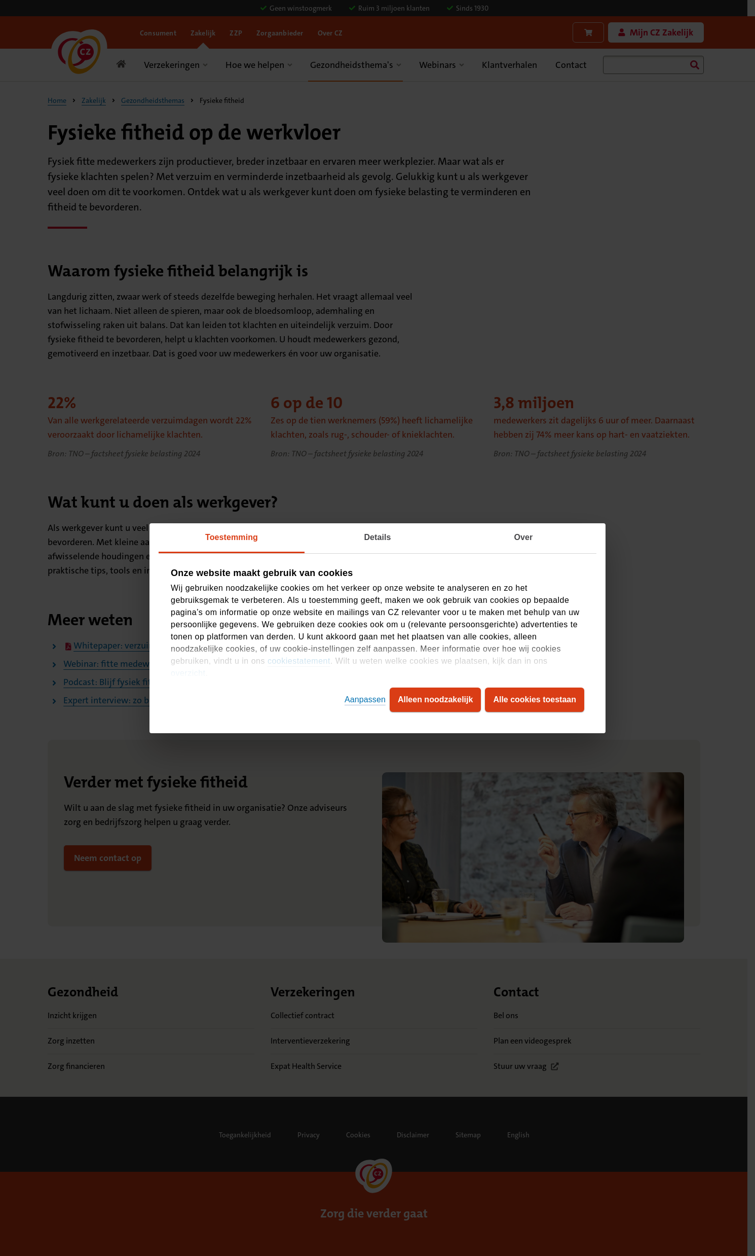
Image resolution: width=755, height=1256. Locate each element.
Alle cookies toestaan (534, 699)
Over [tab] (523, 537)
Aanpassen (365, 699)
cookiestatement (299, 661)
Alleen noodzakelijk (435, 699)
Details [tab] (377, 537)
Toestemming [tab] (231, 537)
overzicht (188, 673)
